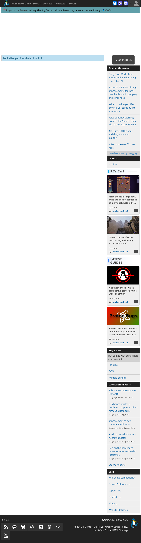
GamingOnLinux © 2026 (115, 519)
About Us (114, 503)
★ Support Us (123, 59)
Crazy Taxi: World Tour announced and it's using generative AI (122, 78)
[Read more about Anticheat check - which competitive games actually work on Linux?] (123, 285)
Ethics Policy (120, 526)
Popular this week (119, 68)
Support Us (115, 490)
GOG (111, 371)
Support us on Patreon (15, 10)
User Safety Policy (101, 530)
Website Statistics (118, 510)
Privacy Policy (105, 526)
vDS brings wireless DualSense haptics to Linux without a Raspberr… (123, 407)
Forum (73, 3)
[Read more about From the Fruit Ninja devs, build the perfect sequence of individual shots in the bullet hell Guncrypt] (123, 194)
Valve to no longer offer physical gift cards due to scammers (122, 108)
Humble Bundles (118, 377)
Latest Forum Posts (120, 384)
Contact (48, 3)
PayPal (107, 10)
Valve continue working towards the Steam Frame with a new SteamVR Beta (123, 121)
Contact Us (114, 497)
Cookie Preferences (119, 484)
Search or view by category (122, 153)
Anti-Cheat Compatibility (122, 477)
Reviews (61, 3)
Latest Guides (116, 260)
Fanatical (113, 364)
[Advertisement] (70, 34)
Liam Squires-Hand (119, 211)
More (37, 3)
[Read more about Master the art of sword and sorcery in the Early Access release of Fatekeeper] (123, 235)
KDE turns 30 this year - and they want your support (121, 134)
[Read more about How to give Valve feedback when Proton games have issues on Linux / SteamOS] (123, 326)
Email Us (113, 164)
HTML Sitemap (120, 530)
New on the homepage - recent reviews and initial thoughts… (122, 451)
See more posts (117, 464)
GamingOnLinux (21, 3)
